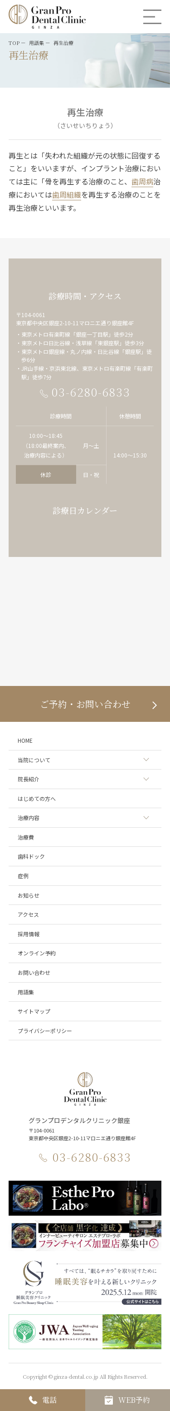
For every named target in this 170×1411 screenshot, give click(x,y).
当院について (34, 760)
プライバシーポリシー (45, 1030)
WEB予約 (134, 1400)
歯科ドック (31, 856)
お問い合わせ (34, 972)
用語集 (26, 992)
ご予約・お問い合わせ (85, 703)
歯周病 (142, 181)
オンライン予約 (37, 953)
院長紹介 (28, 779)
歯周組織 (66, 194)
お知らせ (28, 895)
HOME (25, 740)
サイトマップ (34, 1011)
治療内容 (28, 817)
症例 (23, 875)
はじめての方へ (37, 798)
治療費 (26, 837)
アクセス (28, 914)
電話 (49, 1400)
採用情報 (28, 934)
